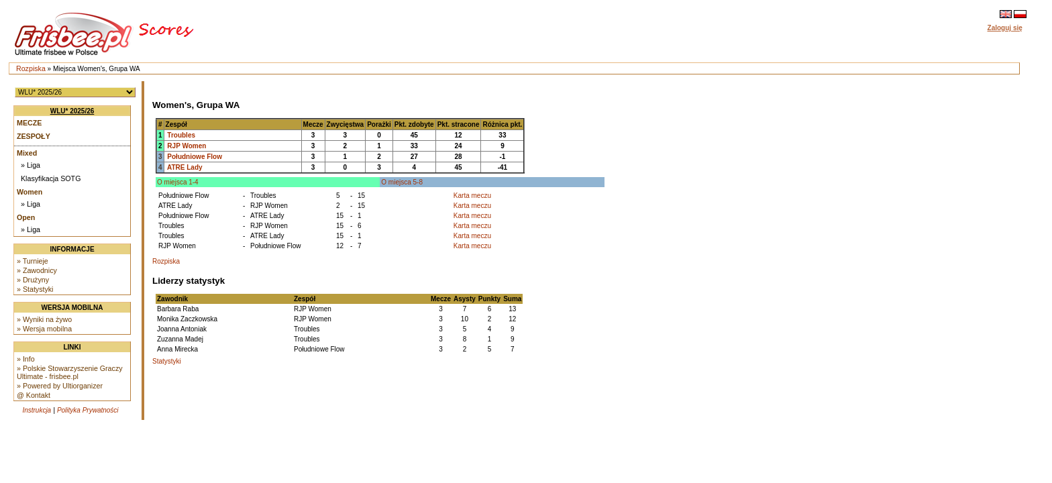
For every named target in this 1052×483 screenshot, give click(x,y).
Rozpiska (31, 68)
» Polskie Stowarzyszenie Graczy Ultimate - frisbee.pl (70, 372)
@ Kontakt (33, 395)
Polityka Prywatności (88, 410)
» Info (26, 359)
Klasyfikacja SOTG (51, 178)
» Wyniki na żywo (44, 319)
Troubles (181, 135)
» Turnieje (32, 261)
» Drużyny (33, 280)
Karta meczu (472, 195)
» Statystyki (35, 289)
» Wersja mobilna (44, 329)
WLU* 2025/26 (72, 111)
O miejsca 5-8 (402, 182)
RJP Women (186, 146)
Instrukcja (36, 410)
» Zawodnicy (37, 270)
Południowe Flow (194, 156)
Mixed (27, 153)
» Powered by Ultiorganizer (60, 386)
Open (26, 217)
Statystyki (166, 361)
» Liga (30, 165)
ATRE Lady (185, 167)
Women (29, 192)
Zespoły (33, 136)
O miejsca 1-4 (178, 182)
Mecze (29, 123)
